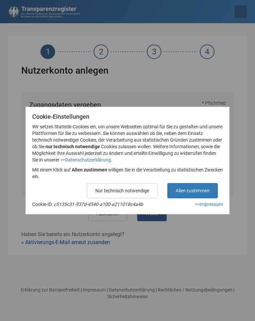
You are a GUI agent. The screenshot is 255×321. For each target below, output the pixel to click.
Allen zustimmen (193, 190)
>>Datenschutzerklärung (85, 159)
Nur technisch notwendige (122, 190)
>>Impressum (209, 204)
